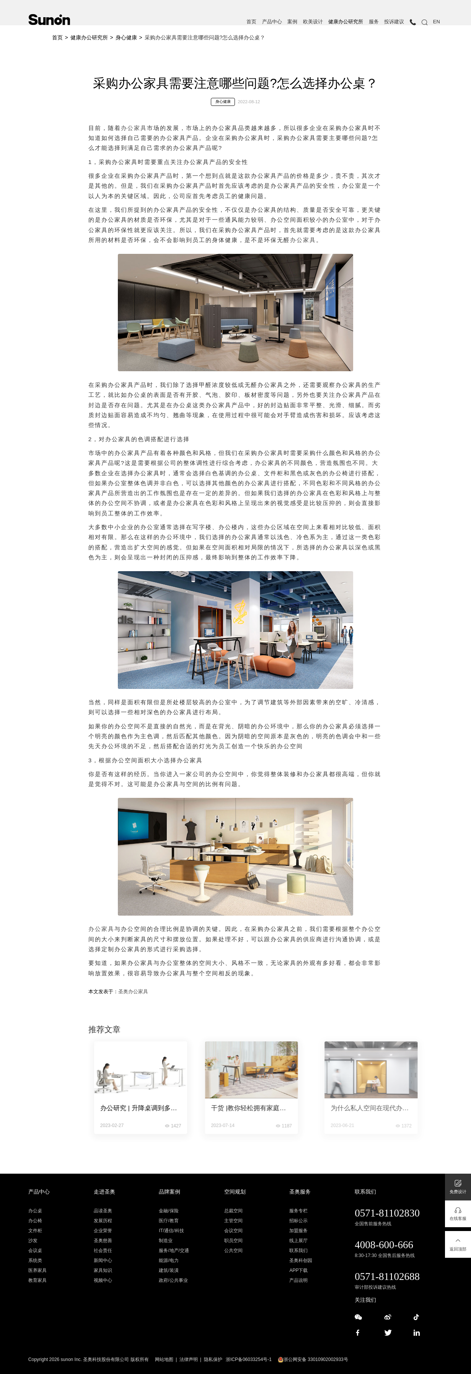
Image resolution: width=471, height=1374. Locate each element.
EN (436, 21)
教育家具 (37, 1280)
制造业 (166, 1240)
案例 (292, 21)
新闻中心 (103, 1260)
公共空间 (233, 1250)
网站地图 (164, 1359)
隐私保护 (213, 1359)
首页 (251, 21)
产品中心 (272, 21)
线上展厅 (298, 1240)
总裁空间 (233, 1210)
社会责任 (103, 1250)
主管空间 (233, 1220)
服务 (374, 21)
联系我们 (298, 1250)
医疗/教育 (168, 1220)
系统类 (35, 1260)
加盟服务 (298, 1230)
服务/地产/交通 (174, 1250)
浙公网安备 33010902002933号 (313, 1359)
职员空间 (233, 1240)
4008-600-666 (384, 1245)
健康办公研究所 (345, 21)
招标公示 (298, 1220)
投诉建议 (394, 21)
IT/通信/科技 (171, 1230)
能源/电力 (168, 1260)
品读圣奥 (103, 1210)
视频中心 (103, 1280)
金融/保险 (168, 1210)
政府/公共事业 (173, 1280)
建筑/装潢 (168, 1270)
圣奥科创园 (300, 1260)
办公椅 (35, 1220)
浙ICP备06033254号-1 (249, 1359)
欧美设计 (313, 21)
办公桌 (35, 1210)
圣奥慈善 (103, 1240)
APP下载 (298, 1270)
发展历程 (103, 1220)
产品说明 (298, 1280)
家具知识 (103, 1270)
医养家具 (37, 1270)
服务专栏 (298, 1210)
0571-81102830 (387, 1213)
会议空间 (233, 1230)
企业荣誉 (103, 1230)
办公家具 (134, 128)
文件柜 (35, 1230)
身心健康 (126, 37)
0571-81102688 (387, 1276)
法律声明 (188, 1359)
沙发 (32, 1240)
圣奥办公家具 (133, 991)
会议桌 (35, 1250)
